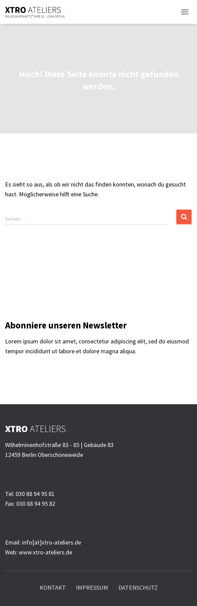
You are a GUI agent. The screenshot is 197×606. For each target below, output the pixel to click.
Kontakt (53, 587)
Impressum (92, 587)
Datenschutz (138, 587)
